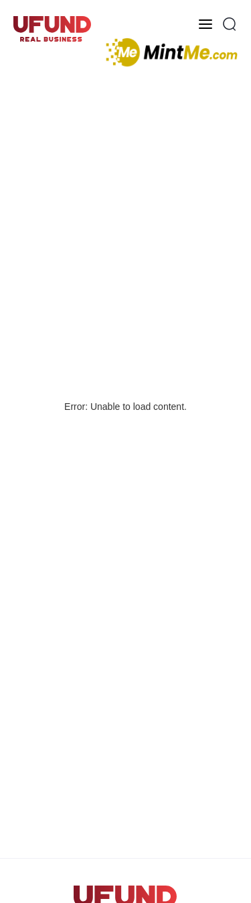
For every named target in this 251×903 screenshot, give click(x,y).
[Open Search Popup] (230, 24)
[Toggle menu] (205, 24)
